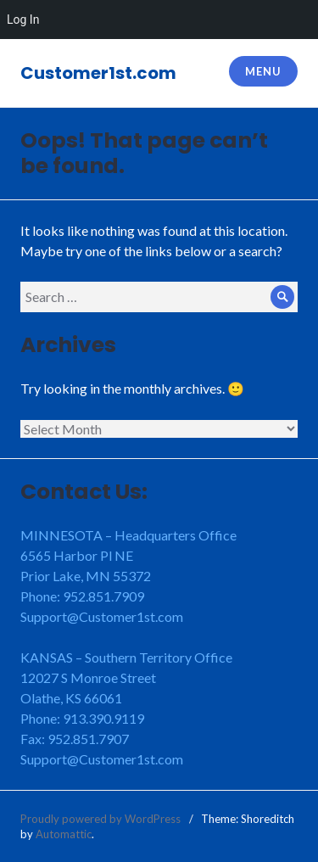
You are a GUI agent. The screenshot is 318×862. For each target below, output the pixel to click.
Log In (23, 19)
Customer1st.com (98, 73)
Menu (263, 71)
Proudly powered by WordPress (100, 819)
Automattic (64, 834)
